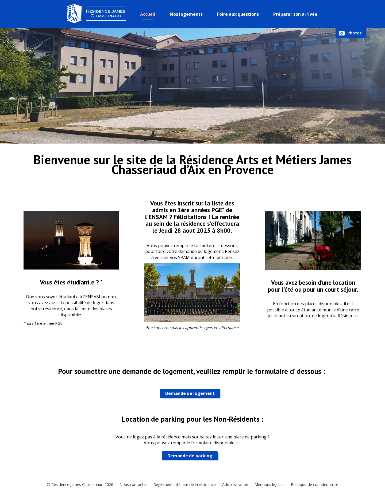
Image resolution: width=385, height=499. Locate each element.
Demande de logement (190, 393)
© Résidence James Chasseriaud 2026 (80, 484)
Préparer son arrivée (295, 14)
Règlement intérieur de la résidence (184, 484)
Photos (355, 32)
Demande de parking (189, 456)
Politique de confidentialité (314, 484)
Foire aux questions (238, 14)
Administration (235, 484)
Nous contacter (133, 484)
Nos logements (186, 14)
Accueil (147, 14)
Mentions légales (269, 484)
